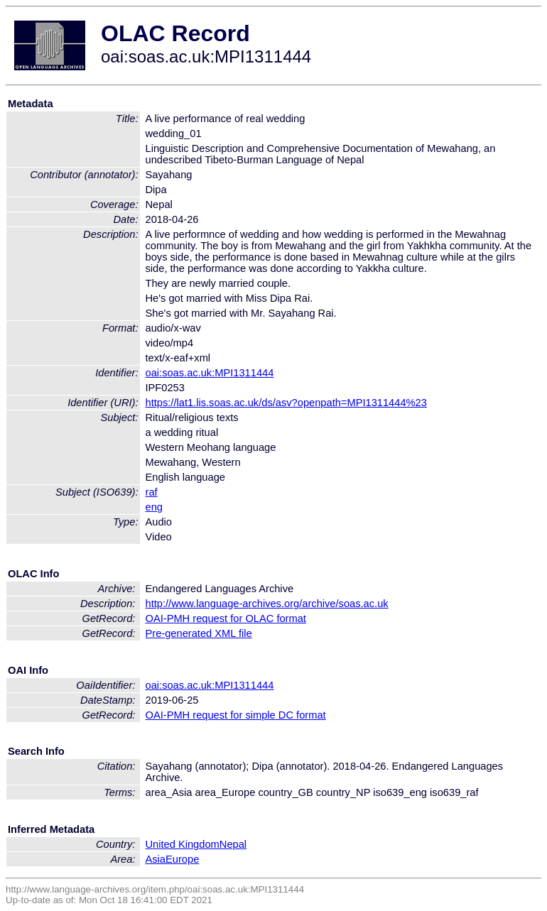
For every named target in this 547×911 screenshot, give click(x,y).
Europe (182, 859)
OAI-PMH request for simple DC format (236, 715)
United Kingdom (183, 844)
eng (154, 507)
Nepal (233, 844)
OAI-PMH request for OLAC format (226, 618)
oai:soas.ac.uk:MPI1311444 (210, 372)
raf (152, 492)
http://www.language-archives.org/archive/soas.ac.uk (267, 603)
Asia (156, 859)
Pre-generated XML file (199, 633)
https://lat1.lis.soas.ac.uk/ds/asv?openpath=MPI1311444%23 (286, 402)
